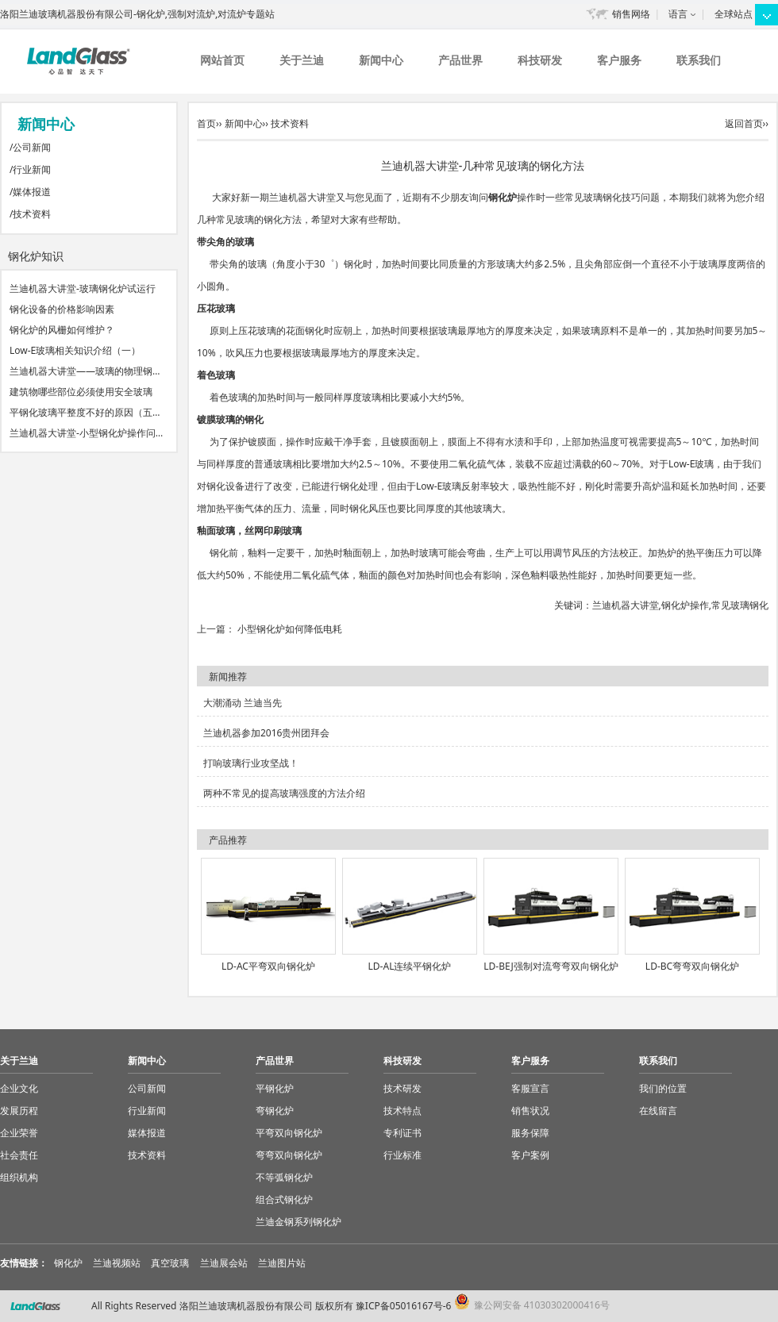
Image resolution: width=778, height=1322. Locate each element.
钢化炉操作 (685, 605)
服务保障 (530, 1132)
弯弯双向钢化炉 (289, 1155)
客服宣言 (530, 1088)
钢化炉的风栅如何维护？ (62, 329)
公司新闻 (32, 147)
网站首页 (222, 59)
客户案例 (530, 1155)
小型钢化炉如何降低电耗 (289, 629)
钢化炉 (502, 197)
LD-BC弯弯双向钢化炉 (692, 966)
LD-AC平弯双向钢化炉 (268, 966)
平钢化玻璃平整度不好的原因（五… (85, 412)
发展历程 (19, 1110)
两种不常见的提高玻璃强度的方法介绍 (284, 793)
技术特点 (402, 1110)
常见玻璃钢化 (739, 605)
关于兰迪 (301, 59)
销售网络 (631, 14)
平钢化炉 (275, 1088)
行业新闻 (32, 169)
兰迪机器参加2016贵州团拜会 (266, 733)
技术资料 (32, 214)
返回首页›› (746, 123)
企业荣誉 (19, 1132)
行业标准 (402, 1155)
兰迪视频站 (117, 1263)
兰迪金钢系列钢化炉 (298, 1221)
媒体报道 (32, 191)
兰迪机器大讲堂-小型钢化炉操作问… (86, 433)
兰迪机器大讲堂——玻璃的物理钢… (85, 371)
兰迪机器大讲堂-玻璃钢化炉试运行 (83, 288)
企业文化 (19, 1088)
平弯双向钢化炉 (289, 1132)
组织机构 (19, 1177)
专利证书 (402, 1132)
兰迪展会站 (224, 1263)
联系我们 (698, 59)
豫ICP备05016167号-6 (404, 1305)
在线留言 (658, 1110)
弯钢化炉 (275, 1110)
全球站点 (733, 14)
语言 (677, 14)
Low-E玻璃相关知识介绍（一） (75, 350)
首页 (206, 123)
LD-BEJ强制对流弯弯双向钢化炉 (550, 966)
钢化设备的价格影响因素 (62, 309)
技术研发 (402, 1088)
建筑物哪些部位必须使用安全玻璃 (81, 391)
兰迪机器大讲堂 (625, 605)
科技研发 (540, 59)
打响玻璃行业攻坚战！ (250, 763)
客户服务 (619, 59)
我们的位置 (663, 1088)
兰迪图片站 (282, 1263)
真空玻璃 (170, 1263)
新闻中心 (381, 59)
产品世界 (460, 59)
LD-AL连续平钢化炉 (410, 966)
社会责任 (19, 1155)
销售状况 (530, 1110)
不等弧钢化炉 (284, 1177)
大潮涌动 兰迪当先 (242, 702)
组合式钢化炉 (284, 1199)
